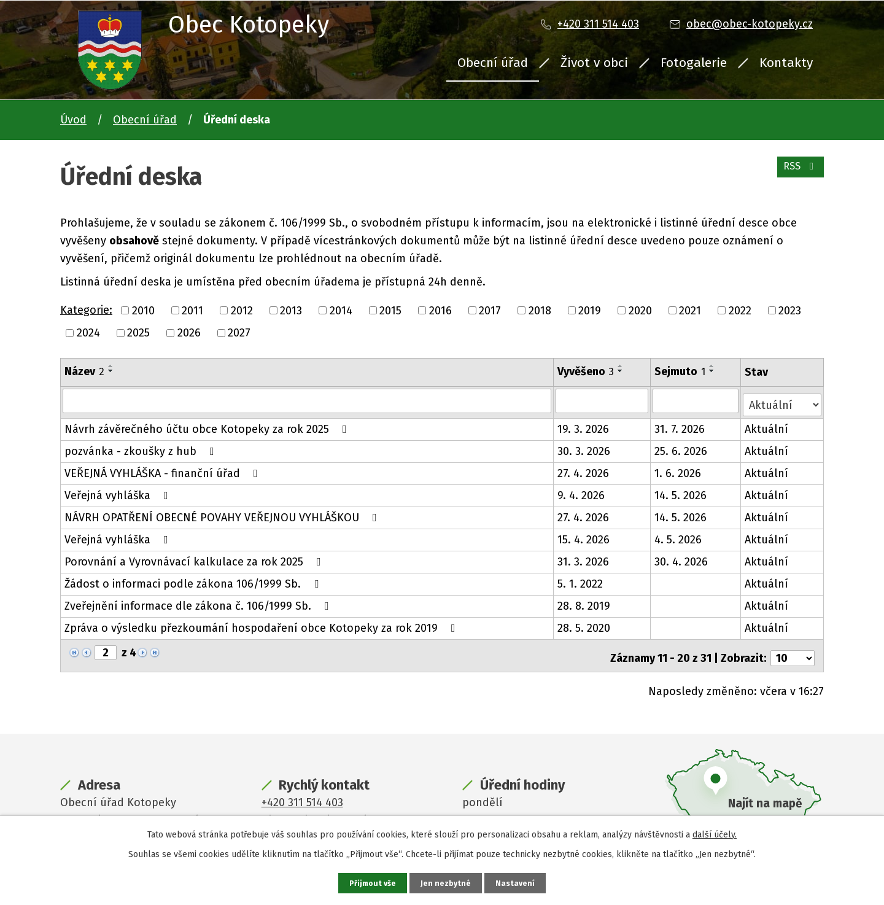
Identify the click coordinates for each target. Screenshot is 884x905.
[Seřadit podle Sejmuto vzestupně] (713, 365)
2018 (540, 310)
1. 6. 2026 (679, 469)
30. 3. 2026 (585, 447)
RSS (798, 173)
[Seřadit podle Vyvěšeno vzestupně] (622, 365)
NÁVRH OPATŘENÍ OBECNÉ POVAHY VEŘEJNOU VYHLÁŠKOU (223, 513)
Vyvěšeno (587, 371)
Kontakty (786, 63)
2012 (242, 310)
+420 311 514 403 (598, 24)
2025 (138, 333)
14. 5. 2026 (682, 491)
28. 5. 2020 (585, 624)
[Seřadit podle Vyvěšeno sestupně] (622, 370)
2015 (390, 310)
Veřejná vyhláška (118, 491)
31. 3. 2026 (584, 557)
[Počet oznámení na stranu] (792, 649)
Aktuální (767, 425)
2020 (640, 310)
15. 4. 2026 (585, 535)
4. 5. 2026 (679, 535)
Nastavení (518, 882)
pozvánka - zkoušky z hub (141, 447)
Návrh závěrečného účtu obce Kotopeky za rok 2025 (208, 425)
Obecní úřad (492, 63)
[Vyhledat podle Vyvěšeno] (603, 400)
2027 (239, 333)
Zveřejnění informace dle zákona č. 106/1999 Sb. (199, 601)
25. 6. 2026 (682, 447)
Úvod (73, 119)
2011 (192, 310)
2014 (341, 310)
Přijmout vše (371, 882)
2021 (690, 310)
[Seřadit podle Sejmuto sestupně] (713, 370)
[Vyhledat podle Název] (307, 400)
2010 (143, 310)
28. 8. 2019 (585, 601)
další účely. (714, 833)
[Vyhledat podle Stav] (782, 399)
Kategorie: (86, 310)
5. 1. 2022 (581, 579)
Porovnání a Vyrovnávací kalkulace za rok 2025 (195, 557)
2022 (740, 310)
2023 (789, 310)
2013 (291, 310)
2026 (189, 333)
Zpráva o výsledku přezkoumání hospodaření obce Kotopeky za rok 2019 (262, 624)
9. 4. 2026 (582, 491)
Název (84, 371)
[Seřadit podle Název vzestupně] (111, 365)
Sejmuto (681, 371)
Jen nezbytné (447, 882)
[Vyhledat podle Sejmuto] (697, 400)
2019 (589, 310)
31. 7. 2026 (681, 425)
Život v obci (594, 63)
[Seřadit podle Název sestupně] (111, 370)
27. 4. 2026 (584, 469)
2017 (490, 310)
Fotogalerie (694, 63)
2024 (88, 333)
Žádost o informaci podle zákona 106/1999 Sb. (194, 579)
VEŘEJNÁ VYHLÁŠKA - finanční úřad (163, 469)
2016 (440, 310)
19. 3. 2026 (584, 425)
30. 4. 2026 (682, 557)
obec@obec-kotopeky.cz (749, 24)
